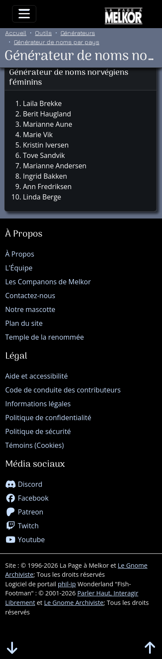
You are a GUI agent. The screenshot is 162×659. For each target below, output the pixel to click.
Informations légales (38, 403)
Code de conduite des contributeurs (63, 390)
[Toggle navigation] (24, 14)
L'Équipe (18, 268)
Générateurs (77, 32)
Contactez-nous (30, 295)
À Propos (19, 254)
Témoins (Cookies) (34, 445)
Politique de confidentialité (48, 417)
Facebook (26, 498)
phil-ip (67, 584)
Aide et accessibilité (36, 376)
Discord (23, 484)
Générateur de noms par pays (56, 41)
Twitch (22, 525)
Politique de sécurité (38, 431)
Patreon (24, 512)
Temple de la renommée (44, 337)
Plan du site (24, 323)
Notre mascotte (30, 309)
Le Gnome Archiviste (74, 602)
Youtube (25, 539)
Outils (43, 32)
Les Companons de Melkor (48, 281)
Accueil (15, 32)
